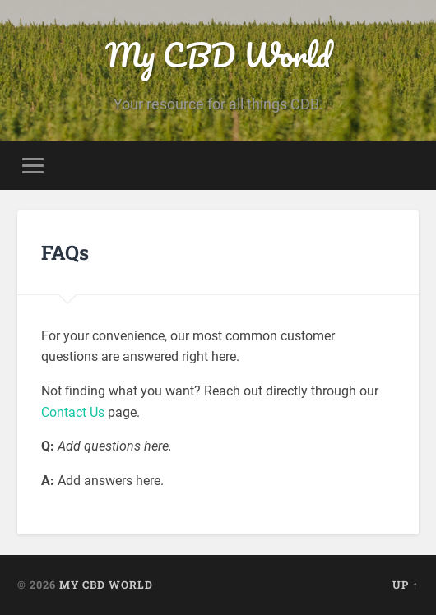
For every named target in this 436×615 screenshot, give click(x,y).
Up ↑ (405, 584)
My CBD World (218, 55)
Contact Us (72, 412)
